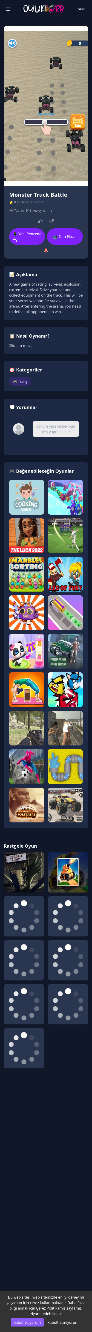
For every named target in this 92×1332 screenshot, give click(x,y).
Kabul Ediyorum (27, 1322)
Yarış (20, 381)
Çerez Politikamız (51, 1308)
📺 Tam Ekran (65, 236)
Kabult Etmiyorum (63, 1322)
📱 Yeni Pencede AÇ (27, 236)
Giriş (81, 9)
